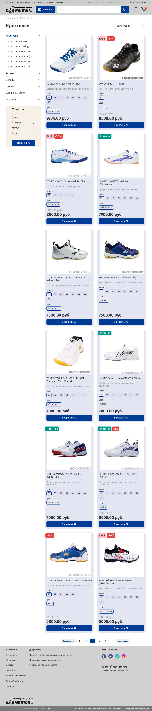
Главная (10, 18)
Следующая (123, 641)
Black (103, 106)
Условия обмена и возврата (43, 665)
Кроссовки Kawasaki (19, 61)
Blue (50, 603)
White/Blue (53, 111)
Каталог (10, 2)
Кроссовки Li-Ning (18, 46)
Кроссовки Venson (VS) (20, 56)
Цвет (48, 108)
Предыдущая (68, 641)
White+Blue (53, 204)
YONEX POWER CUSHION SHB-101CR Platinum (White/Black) (65, 380)
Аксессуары (12, 99)
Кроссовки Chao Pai (19, 66)
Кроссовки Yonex (17, 41)
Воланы (10, 79)
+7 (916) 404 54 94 (137, 2)
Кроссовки (12, 35)
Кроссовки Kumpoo (19, 51)
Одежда (10, 86)
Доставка (38, 2)
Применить (23, 142)
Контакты (61, 2)
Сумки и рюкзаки (15, 93)
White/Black (54, 308)
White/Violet (106, 207)
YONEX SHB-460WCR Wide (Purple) (117, 277)
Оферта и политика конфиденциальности (50, 655)
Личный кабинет (14, 681)
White (103, 404)
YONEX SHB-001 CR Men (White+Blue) (66, 181)
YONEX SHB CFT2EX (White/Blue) (63, 83)
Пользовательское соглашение (44, 660)
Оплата (49, 2)
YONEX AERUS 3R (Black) (112, 83)
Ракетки (10, 73)
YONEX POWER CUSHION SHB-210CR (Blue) (69, 580)
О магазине (23, 2)
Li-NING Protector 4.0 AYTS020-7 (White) (120, 378)
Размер (49, 94)
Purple (103, 300)
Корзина (10, 686)
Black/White (106, 611)
